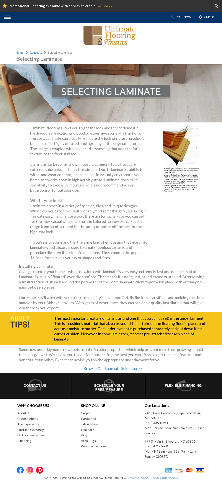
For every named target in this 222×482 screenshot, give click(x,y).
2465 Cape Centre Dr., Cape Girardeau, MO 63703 (173, 415)
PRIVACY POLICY (139, 477)
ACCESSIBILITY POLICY (165, 477)
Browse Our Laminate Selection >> (112, 368)
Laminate (36, 52)
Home (19, 52)
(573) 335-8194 (156, 423)
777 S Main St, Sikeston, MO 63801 (170, 441)
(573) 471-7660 (156, 446)
